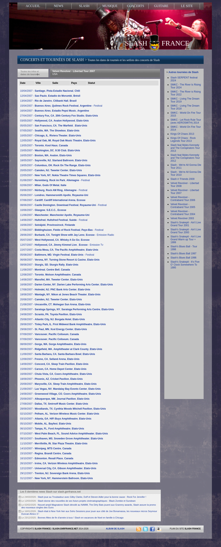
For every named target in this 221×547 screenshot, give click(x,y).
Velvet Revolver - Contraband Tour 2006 (183, 199)
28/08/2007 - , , (63, 324)
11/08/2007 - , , (45, 269)
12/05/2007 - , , (58, 140)
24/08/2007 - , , (51, 314)
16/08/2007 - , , (66, 284)
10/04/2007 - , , (50, 90)
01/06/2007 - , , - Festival (55, 180)
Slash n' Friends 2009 (183, 179)
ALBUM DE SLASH (115, 529)
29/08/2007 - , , (53, 329)
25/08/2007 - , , (52, 319)
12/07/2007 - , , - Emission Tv (61, 244)
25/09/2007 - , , (54, 398)
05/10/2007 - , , (45, 423)
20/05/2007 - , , (51, 170)
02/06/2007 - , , (43, 185)
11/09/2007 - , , (57, 354)
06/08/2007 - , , (60, 259)
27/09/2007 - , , (54, 403)
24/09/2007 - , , (60, 393)
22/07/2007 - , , (59, 249)
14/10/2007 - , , (45, 448)
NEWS (58, 6)
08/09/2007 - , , (53, 344)
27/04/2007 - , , (59, 115)
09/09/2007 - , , (61, 349)
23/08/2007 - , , (67, 309)
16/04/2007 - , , (54, 110)
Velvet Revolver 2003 (182, 218)
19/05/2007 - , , (55, 165)
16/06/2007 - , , (47, 225)
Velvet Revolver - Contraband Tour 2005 (183, 206)
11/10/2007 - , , (54, 443)
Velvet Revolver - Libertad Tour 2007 (73, 73)
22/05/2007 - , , (60, 175)
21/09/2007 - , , (60, 388)
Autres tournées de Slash (183, 72)
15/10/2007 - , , (45, 453)
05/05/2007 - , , (53, 125)
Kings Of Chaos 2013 (182, 133)
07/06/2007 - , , (52, 200)
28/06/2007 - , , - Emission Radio (67, 234)
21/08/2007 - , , (55, 304)
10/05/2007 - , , (50, 135)
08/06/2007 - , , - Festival (63, 205)
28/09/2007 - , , (63, 408)
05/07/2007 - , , (55, 239)
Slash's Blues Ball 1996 (183, 257)
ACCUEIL (33, 6)
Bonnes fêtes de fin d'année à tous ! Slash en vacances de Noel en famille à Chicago (81, 517)
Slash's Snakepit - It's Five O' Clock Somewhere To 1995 (185, 264)
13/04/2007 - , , (48, 100)
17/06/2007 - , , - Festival (61, 229)
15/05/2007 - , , (50, 150)
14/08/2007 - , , (51, 279)
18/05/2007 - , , (53, 160)
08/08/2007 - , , (49, 264)
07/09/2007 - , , (49, 334)
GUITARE (161, 6)
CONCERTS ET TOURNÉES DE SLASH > (90, 60)
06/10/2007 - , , (52, 428)
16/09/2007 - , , (56, 374)
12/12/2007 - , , (58, 468)
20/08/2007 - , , (51, 299)
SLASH (84, 6)
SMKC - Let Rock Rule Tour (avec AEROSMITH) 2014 (186, 121)
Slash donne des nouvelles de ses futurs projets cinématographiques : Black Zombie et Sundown (87, 501)
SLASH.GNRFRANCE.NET (65, 529)
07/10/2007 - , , (64, 433)
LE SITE (187, 6)
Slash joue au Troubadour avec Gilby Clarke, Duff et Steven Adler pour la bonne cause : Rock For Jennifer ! (92, 497)
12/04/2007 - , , (50, 95)
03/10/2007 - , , (55, 418)
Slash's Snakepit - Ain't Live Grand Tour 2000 (186, 231)
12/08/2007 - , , (50, 274)
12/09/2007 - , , (49, 359)
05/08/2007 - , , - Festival (57, 254)
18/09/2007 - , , (51, 378)
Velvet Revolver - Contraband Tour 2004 (183, 213)
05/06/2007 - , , (54, 195)
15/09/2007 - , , (53, 369)
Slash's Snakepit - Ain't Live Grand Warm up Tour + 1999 (186, 239)
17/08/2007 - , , (55, 289)
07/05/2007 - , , (49, 130)
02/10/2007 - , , (59, 413)
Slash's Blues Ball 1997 (183, 253)
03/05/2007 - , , (54, 120)
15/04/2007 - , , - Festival (61, 105)
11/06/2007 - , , (54, 215)
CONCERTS (135, 6)
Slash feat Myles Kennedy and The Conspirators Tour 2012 (185, 158)
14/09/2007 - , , (54, 364)
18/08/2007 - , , (60, 294)
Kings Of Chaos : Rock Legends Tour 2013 (183, 139)
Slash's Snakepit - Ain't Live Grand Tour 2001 (186, 224)
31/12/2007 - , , (56, 478)
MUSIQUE (110, 6)
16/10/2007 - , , (46, 458)
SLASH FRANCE (157, 43)
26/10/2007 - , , (59, 463)
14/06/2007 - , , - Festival (53, 220)
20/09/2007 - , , (58, 383)
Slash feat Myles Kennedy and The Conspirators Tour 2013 (185, 148)
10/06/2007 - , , (43, 210)
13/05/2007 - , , (44, 145)
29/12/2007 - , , (55, 473)
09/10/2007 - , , (61, 438)
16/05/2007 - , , (46, 155)
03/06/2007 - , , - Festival (53, 190)
